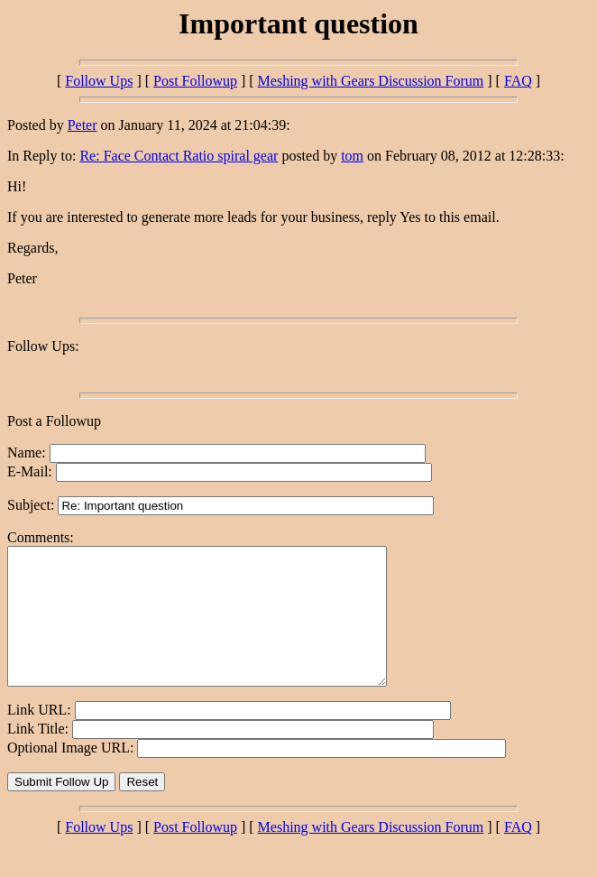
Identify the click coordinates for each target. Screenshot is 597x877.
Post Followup (195, 80)
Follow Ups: (43, 346)
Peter (82, 125)
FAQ (518, 80)
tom (352, 155)
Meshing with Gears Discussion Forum (371, 80)
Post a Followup (54, 421)
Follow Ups (99, 80)
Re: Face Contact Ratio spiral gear (178, 155)
